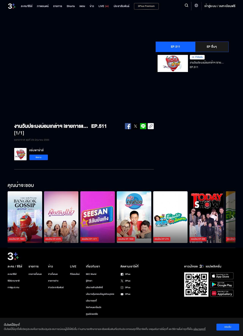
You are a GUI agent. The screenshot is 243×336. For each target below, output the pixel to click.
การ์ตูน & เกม (13, 287)
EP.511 (175, 46)
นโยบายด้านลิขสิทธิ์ (94, 287)
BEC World (91, 274)
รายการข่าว (53, 281)
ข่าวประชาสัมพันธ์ (56, 287)
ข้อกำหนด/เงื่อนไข (93, 307)
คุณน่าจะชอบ (21, 185)
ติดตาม (39, 157)
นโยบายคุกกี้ (91, 301)
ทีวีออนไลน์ (75, 274)
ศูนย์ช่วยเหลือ (92, 314)
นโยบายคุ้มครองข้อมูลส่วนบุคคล (100, 294)
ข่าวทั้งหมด (53, 274)
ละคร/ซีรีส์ (12, 274)
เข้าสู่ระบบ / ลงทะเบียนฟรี (219, 6)
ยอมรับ (227, 327)
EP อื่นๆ (212, 46)
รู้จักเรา (89, 281)
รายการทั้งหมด (35, 274)
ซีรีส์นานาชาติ (14, 281)
